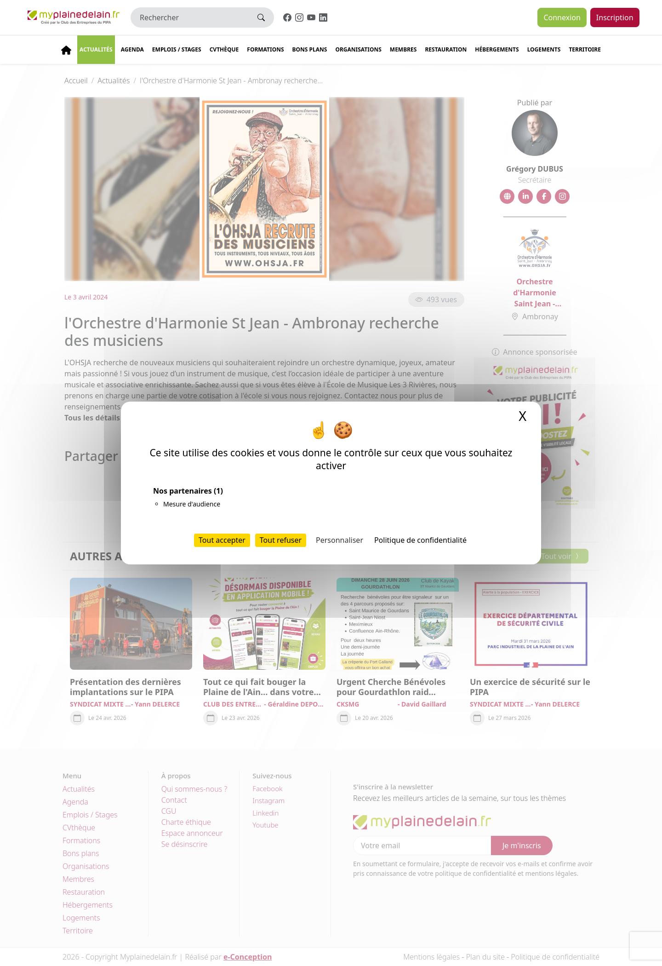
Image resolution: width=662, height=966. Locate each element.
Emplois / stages (176, 49)
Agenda (132, 49)
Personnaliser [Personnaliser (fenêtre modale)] (339, 540)
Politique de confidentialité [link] (420, 540)
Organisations (358, 49)
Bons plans (309, 49)
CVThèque (224, 49)
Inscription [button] (614, 17)
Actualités (96, 49)
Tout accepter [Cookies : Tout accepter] (222, 540)
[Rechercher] (190, 17)
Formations (265, 49)
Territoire (585, 49)
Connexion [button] (561, 17)
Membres (403, 49)
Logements (544, 49)
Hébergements (497, 49)
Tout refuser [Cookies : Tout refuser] (281, 540)
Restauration (446, 49)
